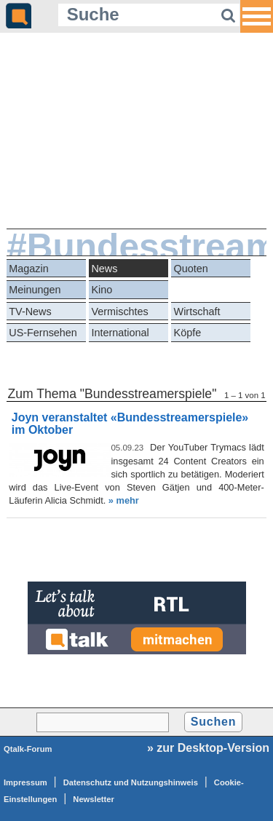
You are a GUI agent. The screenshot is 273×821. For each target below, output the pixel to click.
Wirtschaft (197, 311)
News (104, 268)
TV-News (30, 311)
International (120, 332)
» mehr (123, 500)
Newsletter (93, 799)
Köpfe (188, 332)
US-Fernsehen (43, 332)
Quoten (191, 268)
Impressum (25, 782)
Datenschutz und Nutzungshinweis (130, 782)
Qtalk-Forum (28, 749)
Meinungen (34, 290)
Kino (101, 290)
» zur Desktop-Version (208, 748)
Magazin (28, 268)
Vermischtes (119, 311)
